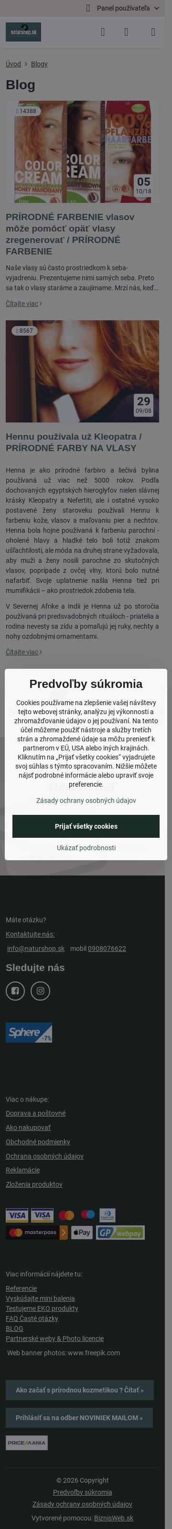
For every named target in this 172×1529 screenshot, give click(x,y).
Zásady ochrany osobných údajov (86, 800)
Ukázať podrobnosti (86, 848)
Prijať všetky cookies (86, 826)
